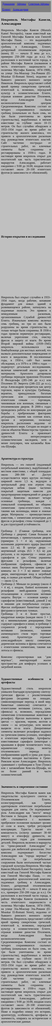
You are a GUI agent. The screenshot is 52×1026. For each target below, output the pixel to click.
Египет (6, 9)
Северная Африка (38, 3)
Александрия (20, 9)
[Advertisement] (26, 206)
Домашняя (8, 3)
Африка (21, 3)
